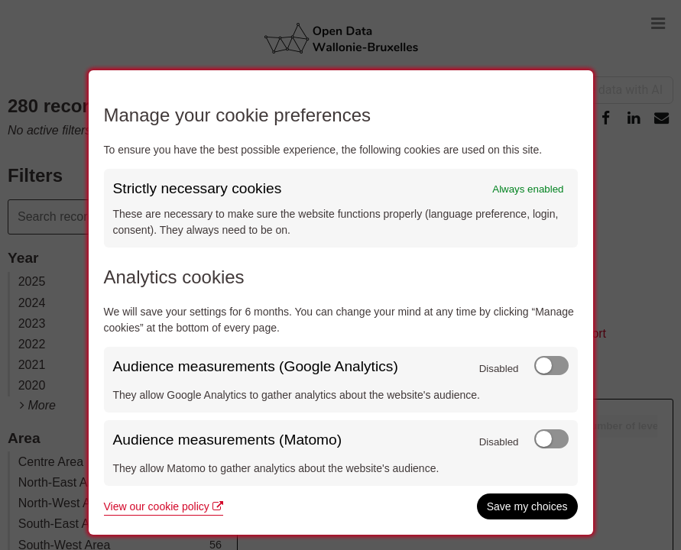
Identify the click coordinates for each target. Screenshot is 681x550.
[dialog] (341, 302)
